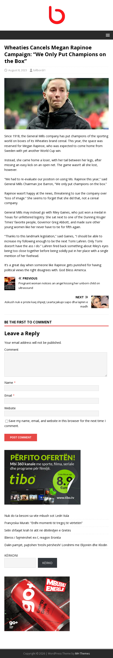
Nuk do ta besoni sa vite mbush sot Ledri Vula (36, 516)
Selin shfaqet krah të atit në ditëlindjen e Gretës (37, 530)
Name (9, 382)
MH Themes (82, 653)
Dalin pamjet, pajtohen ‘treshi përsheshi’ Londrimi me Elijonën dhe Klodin (55, 545)
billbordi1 (39, 70)
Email (8, 395)
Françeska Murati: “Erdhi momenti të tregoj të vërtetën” (43, 523)
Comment (11, 349)
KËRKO (47, 563)
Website (10, 408)
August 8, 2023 (17, 70)
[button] (107, 35)
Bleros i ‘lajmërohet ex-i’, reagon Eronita (32, 537)
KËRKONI (11, 555)
